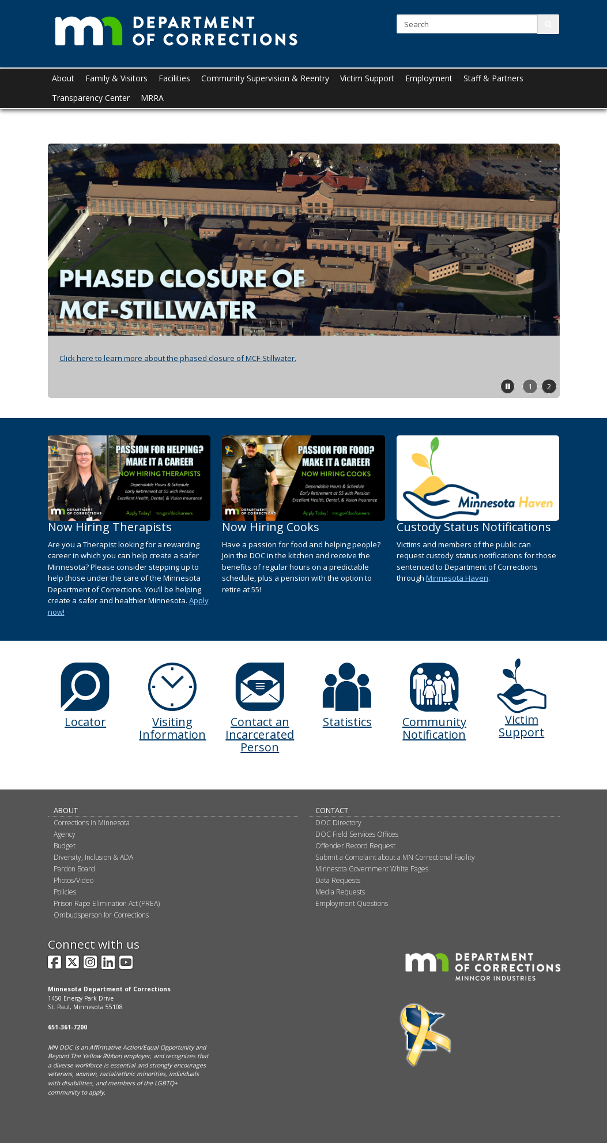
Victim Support (521, 726)
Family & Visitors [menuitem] (116, 78)
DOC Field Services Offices (356, 834)
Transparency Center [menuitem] (91, 97)
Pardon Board (74, 869)
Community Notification (434, 728)
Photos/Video (73, 880)
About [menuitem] (63, 78)
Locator (85, 722)
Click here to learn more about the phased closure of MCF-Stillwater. (177, 358)
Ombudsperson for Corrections (101, 915)
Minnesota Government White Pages (371, 869)
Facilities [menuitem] (174, 78)
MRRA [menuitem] (152, 97)
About (66, 810)
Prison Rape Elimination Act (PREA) (107, 903)
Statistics (347, 722)
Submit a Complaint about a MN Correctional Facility (395, 857)
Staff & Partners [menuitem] (493, 78)
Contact (331, 810)
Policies (65, 892)
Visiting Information (172, 728)
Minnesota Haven (457, 578)
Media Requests (340, 892)
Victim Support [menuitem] (367, 78)
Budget (65, 846)
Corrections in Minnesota (92, 823)
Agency (65, 834)
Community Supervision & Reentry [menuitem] (265, 78)
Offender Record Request (355, 846)
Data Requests (337, 880)
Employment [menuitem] (429, 78)
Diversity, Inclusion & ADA (93, 857)
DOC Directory (338, 823)
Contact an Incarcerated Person (259, 734)
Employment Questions (351, 903)
